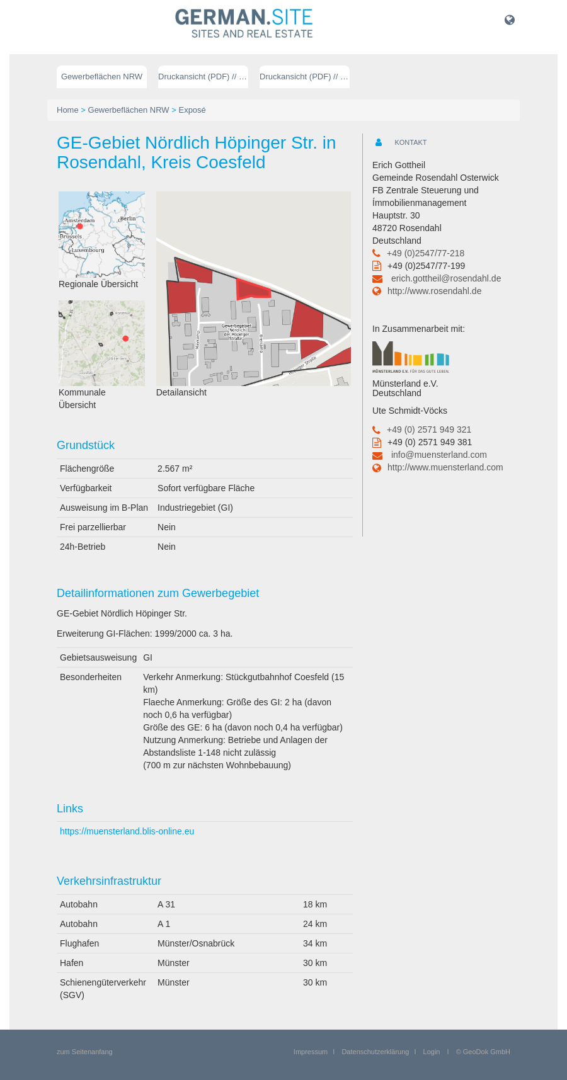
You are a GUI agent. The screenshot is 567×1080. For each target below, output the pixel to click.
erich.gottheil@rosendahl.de (446, 278)
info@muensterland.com (439, 455)
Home (68, 110)
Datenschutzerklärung (375, 1051)
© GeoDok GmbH (483, 1051)
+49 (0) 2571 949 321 (429, 429)
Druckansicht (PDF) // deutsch (203, 76)
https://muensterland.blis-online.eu (127, 831)
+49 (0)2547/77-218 (425, 253)
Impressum (311, 1051)
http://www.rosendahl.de (434, 291)
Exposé (191, 110)
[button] (509, 19)
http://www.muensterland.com (445, 467)
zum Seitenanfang (85, 1051)
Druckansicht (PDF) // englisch (305, 76)
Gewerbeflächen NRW (101, 76)
